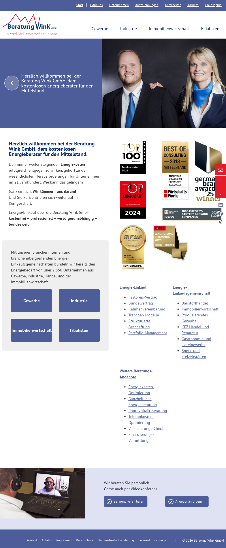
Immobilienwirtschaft (170, 29)
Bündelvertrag (140, 303)
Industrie (129, 29)
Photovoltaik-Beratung (147, 410)
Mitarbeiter (173, 5)
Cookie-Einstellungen (153, 540)
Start (79, 5)
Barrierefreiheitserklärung (116, 540)
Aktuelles (96, 5)
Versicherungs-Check (146, 428)
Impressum (64, 540)
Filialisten (211, 29)
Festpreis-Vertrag (142, 297)
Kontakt (31, 540)
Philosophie (213, 5)
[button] (11, 83)
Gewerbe (101, 29)
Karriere (193, 5)
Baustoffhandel (195, 303)
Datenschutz (84, 540)
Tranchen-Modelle (143, 315)
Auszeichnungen (146, 5)
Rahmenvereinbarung (146, 309)
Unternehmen (119, 5)
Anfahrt (46, 540)
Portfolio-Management (147, 332)
